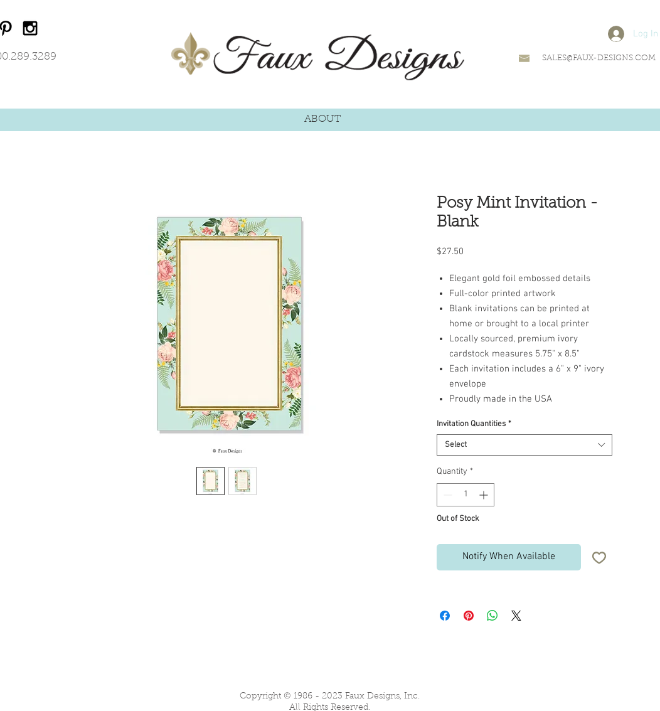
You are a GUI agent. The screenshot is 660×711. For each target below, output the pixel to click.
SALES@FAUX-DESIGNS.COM (599, 58)
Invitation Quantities (474, 424)
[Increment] (484, 495)
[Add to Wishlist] (599, 557)
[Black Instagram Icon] (30, 28)
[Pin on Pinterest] (468, 615)
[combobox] (524, 445)
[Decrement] (446, 495)
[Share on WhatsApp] (492, 615)
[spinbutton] (465, 495)
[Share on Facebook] (444, 615)
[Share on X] (516, 615)
